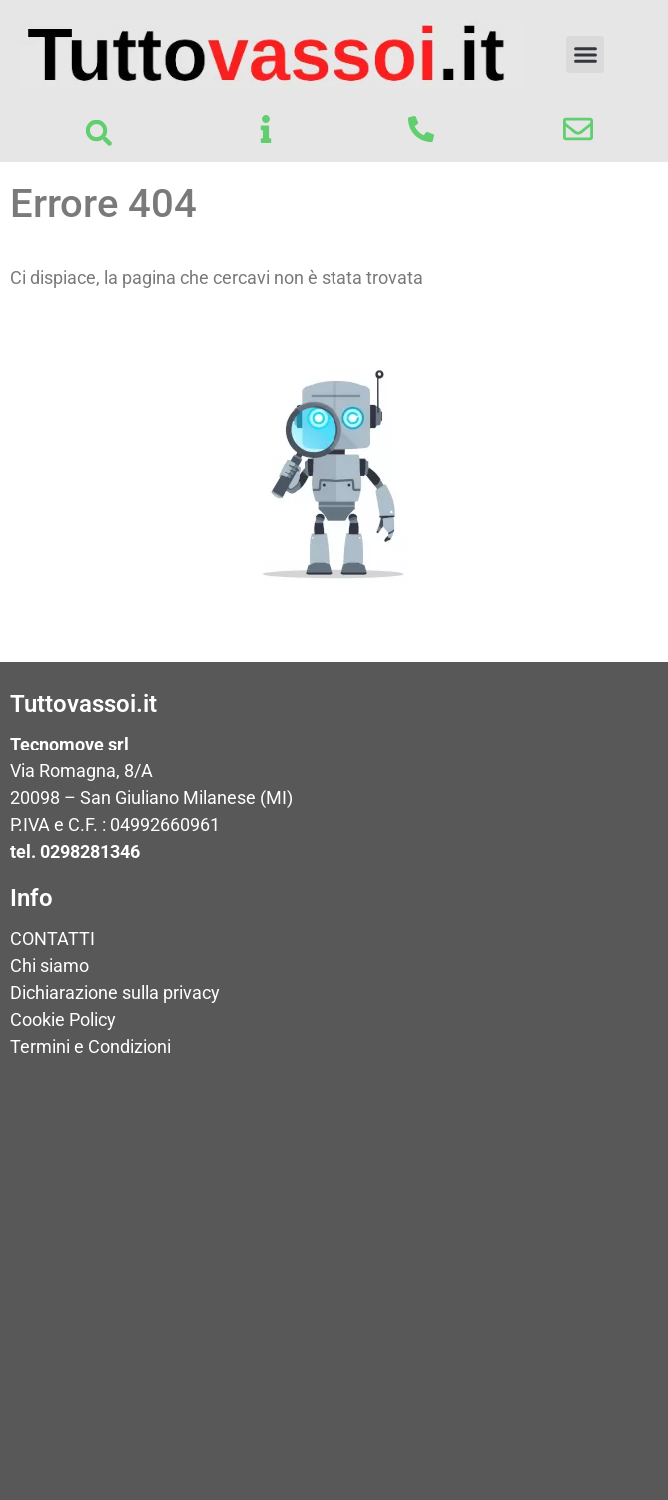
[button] (585, 55)
